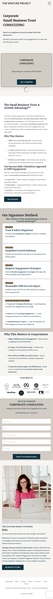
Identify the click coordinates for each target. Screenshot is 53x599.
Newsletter (9, 581)
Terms (45, 581)
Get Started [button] (12, 199)
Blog (16, 581)
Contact (23, 581)
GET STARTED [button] (26, 82)
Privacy (26, 584)
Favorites (38, 581)
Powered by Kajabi (27, 594)
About (30, 581)
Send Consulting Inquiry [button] (26, 456)
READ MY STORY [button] (12, 567)
